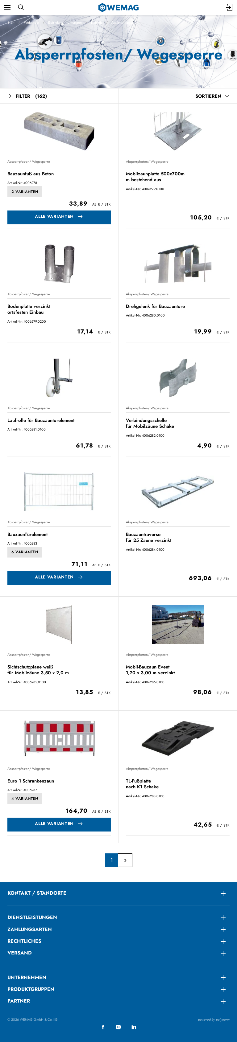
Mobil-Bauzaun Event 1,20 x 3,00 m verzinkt (150, 670)
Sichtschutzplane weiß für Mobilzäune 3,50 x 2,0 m (38, 670)
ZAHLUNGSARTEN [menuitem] (29, 929)
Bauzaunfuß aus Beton (30, 173)
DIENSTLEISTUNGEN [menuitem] (32, 917)
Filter (27, 96)
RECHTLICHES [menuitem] (24, 941)
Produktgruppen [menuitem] (30, 989)
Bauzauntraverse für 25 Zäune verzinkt (148, 537)
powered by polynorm (214, 1019)
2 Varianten (24, 191)
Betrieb (96, 22)
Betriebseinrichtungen (65, 22)
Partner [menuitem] (18, 1000)
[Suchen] (21, 7)
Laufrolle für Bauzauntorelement (40, 420)
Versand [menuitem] (19, 952)
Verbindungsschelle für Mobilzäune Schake (150, 423)
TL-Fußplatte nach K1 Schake (142, 784)
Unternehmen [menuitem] (26, 977)
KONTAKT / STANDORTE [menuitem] (36, 893)
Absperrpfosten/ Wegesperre (28, 161)
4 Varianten (24, 798)
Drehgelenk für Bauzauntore (155, 306)
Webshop (31, 22)
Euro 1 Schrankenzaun (30, 781)
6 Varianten (24, 552)
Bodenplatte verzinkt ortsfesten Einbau (28, 309)
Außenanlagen (122, 22)
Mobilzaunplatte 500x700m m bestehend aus (155, 176)
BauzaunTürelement (27, 534)
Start (11, 22)
